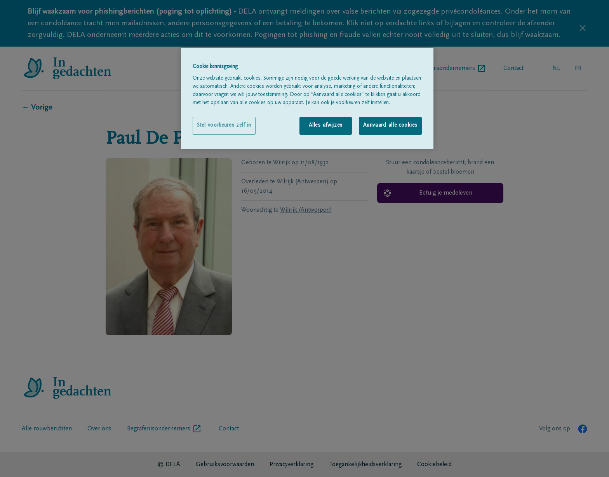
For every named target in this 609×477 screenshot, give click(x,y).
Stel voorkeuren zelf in (224, 125)
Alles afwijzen (326, 125)
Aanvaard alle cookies (390, 125)
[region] (307, 98)
